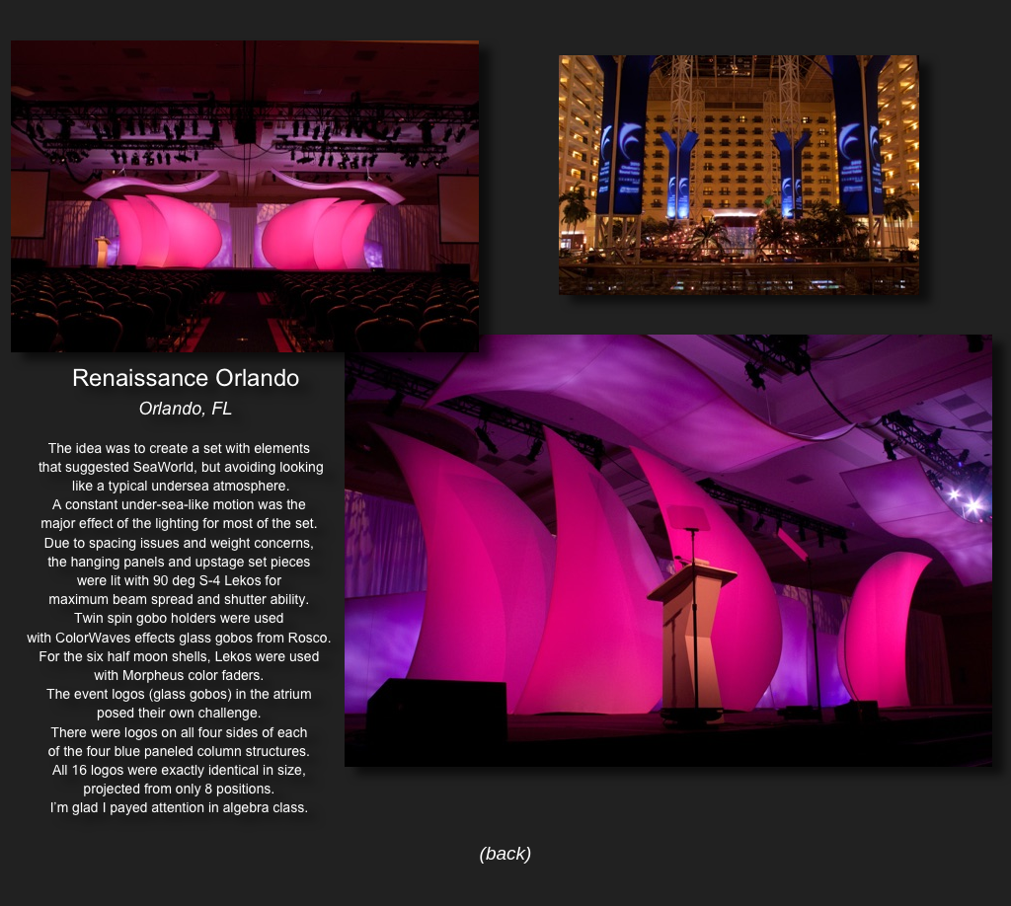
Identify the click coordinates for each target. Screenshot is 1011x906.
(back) (506, 853)
